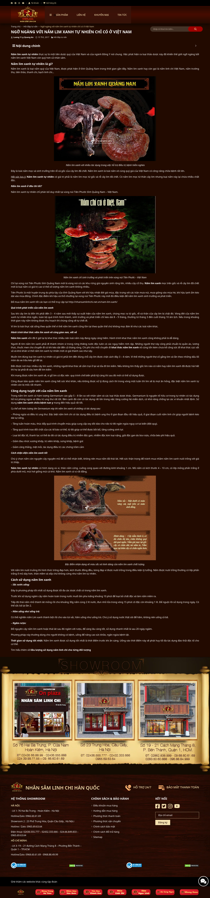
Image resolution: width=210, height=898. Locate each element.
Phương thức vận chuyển (107, 821)
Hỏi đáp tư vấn (30, 26)
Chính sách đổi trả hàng (106, 831)
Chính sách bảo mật (104, 826)
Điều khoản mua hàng (105, 805)
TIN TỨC (122, 14)
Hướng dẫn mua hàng (105, 810)
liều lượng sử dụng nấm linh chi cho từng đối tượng (60, 650)
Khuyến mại (101, 14)
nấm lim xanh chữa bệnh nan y (35, 402)
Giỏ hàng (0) (49, 3)
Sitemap (97, 837)
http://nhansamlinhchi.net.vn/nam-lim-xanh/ (93, 302)
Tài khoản (33, 3)
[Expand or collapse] (196, 45)
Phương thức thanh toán (106, 816)
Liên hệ (81, 14)
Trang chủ (15, 26)
